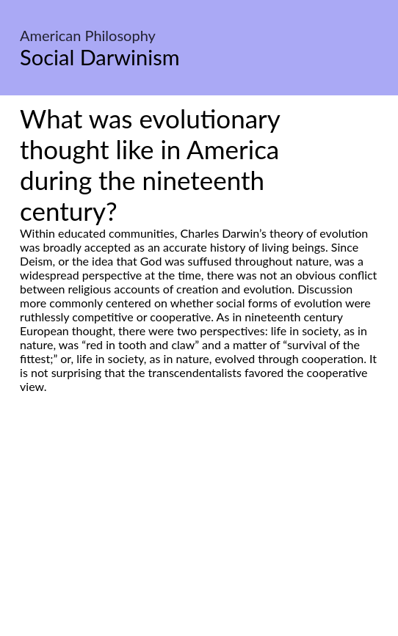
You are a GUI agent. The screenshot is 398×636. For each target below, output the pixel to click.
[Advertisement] (199, 531)
